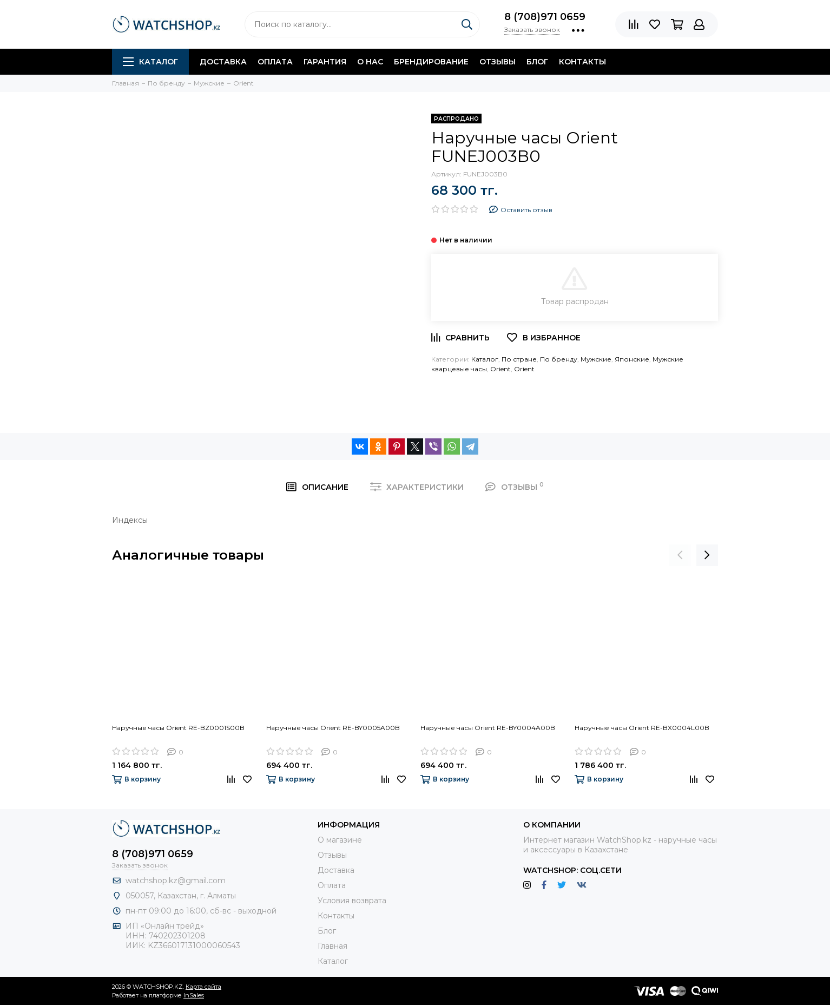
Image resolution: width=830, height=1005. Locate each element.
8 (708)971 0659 (544, 17)
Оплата (275, 62)
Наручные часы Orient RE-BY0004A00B (487, 728)
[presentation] (680, 555)
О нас (370, 62)
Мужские (596, 359)
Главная (332, 946)
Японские (632, 359)
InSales (193, 995)
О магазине (340, 840)
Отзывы (497, 62)
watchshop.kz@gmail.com (176, 880)
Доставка (223, 62)
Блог (537, 62)
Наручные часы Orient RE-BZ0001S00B (178, 728)
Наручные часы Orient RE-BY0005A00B (333, 728)
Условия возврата (352, 900)
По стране (519, 359)
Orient (500, 369)
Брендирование (431, 62)
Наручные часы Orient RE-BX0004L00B (642, 728)
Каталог (150, 62)
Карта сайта (203, 986)
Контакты (582, 62)
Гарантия (325, 62)
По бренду (558, 359)
